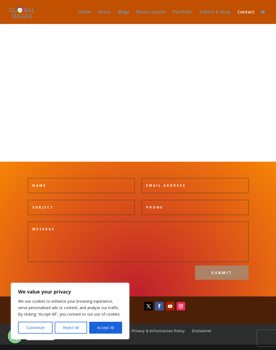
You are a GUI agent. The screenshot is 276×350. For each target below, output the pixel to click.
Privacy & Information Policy (158, 330)
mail (138, 102)
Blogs (123, 12)
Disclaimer (202, 330)
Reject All (71, 327)
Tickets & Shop (214, 12)
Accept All (105, 327)
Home (84, 12)
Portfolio (182, 12)
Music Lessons (151, 12)
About (104, 12)
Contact (245, 12)
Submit (221, 272)
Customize (35, 327)
